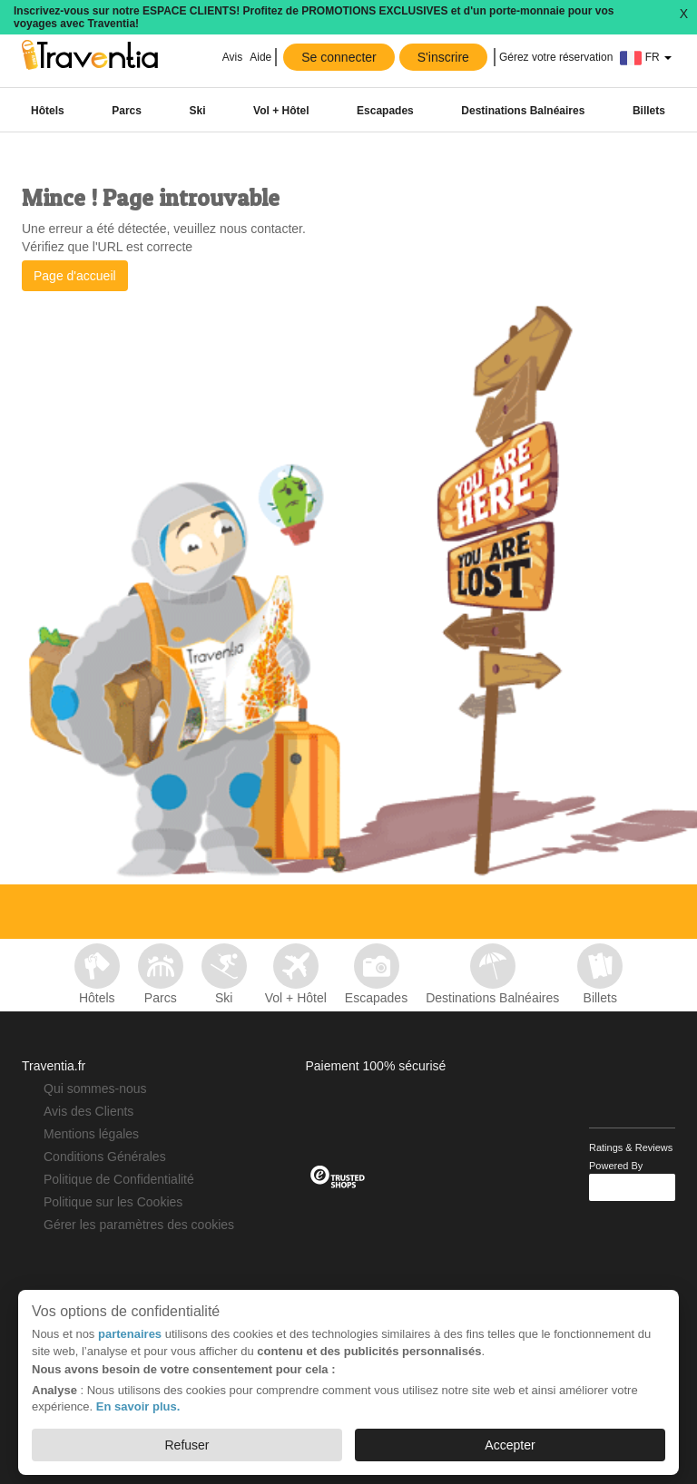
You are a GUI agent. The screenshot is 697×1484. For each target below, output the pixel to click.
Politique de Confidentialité (119, 1179)
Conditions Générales (105, 1156)
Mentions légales (91, 1134)
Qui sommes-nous (95, 1088)
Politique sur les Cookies (113, 1202)
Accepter (510, 1445)
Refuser (186, 1445)
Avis (232, 57)
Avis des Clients (88, 1111)
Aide (260, 57)
